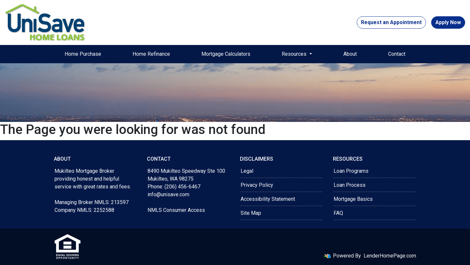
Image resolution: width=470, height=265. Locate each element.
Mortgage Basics (353, 199)
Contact (396, 54)
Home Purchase (83, 54)
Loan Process (350, 185)
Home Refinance (151, 54)
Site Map (251, 213)
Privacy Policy (257, 185)
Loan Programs (351, 171)
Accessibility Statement (268, 199)
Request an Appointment (391, 22)
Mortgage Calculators (225, 54)
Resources (295, 54)
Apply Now (448, 22)
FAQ (338, 213)
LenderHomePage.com (390, 256)
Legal (247, 171)
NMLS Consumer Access (176, 210)
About (350, 54)
